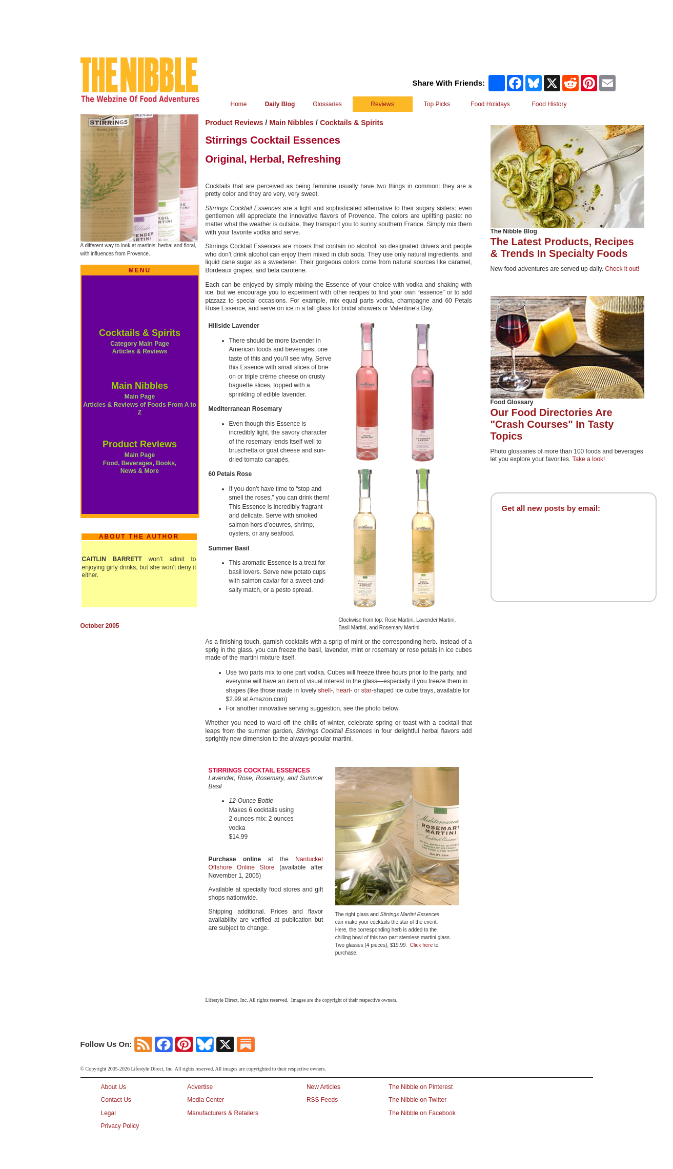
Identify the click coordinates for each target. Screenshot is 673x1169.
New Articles (323, 1087)
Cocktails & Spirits (139, 333)
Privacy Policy (120, 1126)
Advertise (200, 1087)
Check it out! (622, 268)
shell (324, 690)
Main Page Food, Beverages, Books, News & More (139, 462)
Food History (549, 104)
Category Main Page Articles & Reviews (139, 347)
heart (343, 690)
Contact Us (116, 1099)
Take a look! (588, 459)
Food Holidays (490, 104)
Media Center (205, 1099)
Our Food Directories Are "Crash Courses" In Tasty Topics (552, 424)
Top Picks (437, 104)
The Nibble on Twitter (417, 1099)
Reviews (382, 104)
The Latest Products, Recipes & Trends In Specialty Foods (562, 247)
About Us (113, 1087)
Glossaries (327, 104)
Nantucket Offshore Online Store (266, 863)
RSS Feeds (322, 1099)
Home (238, 104)
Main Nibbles (139, 386)
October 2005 (99, 625)
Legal (108, 1113)
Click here (421, 945)
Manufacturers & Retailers (222, 1113)
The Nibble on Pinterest (421, 1087)
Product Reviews (140, 444)
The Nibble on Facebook (422, 1113)
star (366, 690)
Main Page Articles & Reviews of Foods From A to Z (139, 404)
